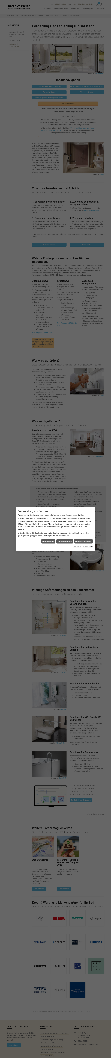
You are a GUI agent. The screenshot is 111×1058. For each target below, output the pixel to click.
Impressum (77, 547)
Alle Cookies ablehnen (65, 541)
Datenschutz (88, 547)
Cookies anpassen (48, 541)
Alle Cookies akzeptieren (83, 541)
